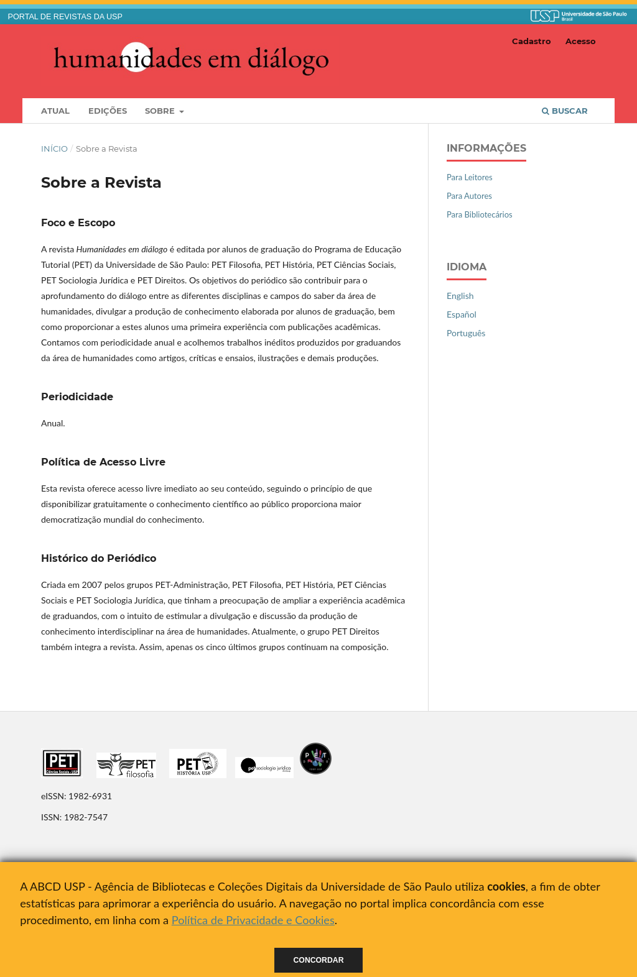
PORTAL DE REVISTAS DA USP (65, 16)
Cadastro (531, 41)
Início (54, 149)
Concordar (319, 960)
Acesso (580, 41)
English (460, 295)
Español (462, 314)
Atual (55, 111)
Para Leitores (470, 177)
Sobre (161, 111)
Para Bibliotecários (480, 214)
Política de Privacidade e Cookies (253, 920)
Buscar (565, 111)
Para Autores (469, 196)
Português (466, 333)
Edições (107, 111)
